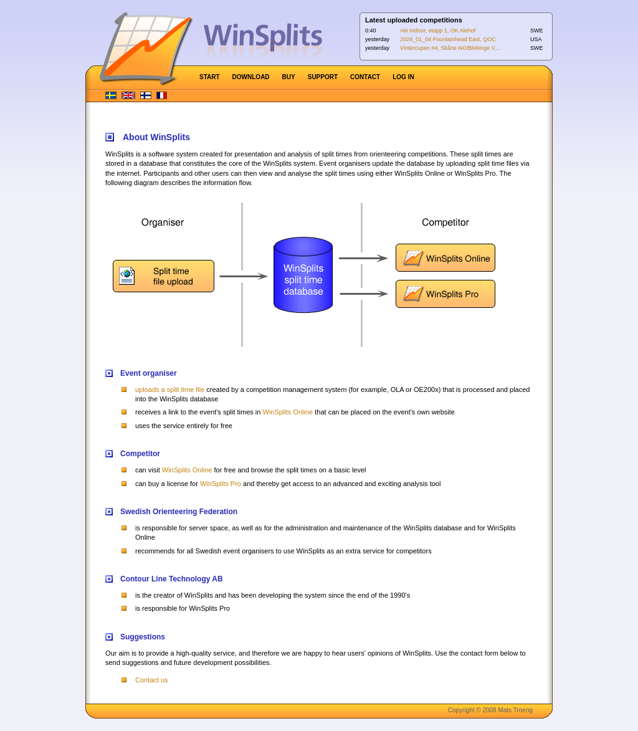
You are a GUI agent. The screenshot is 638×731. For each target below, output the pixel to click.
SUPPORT (323, 77)
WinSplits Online (287, 412)
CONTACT (365, 77)
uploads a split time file (169, 389)
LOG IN (403, 77)
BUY (288, 77)
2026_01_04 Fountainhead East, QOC (448, 39)
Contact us (151, 680)
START (209, 77)
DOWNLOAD (251, 77)
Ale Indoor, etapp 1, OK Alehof (437, 30)
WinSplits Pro (220, 483)
